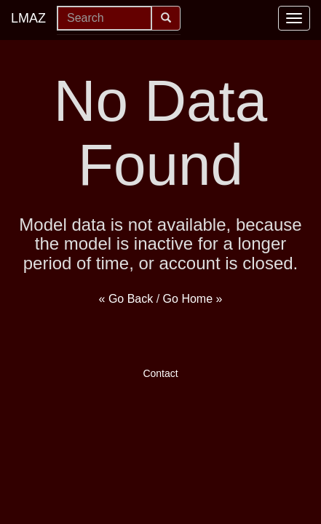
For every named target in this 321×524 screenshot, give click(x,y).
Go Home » (193, 299)
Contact (160, 373)
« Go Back (126, 299)
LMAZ (28, 18)
